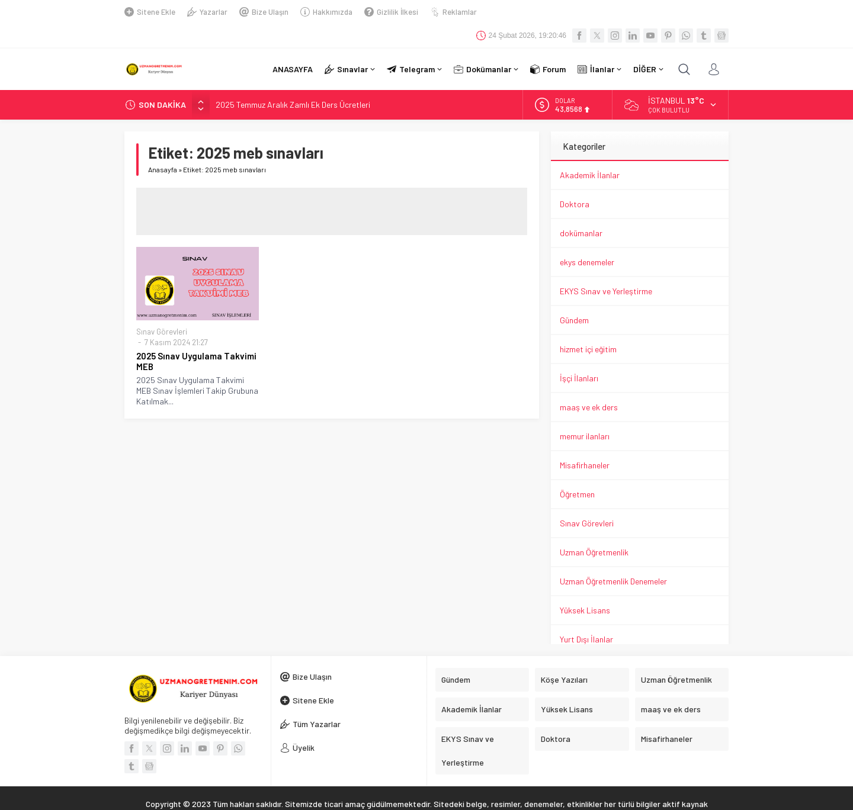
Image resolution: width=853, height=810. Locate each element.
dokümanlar (581, 209)
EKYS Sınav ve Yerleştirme (606, 267)
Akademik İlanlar (590, 151)
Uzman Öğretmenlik (594, 528)
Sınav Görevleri (161, 308)
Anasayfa (162, 146)
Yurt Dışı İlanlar (586, 615)
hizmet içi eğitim (588, 325)
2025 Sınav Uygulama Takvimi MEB (196, 337)
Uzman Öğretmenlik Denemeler (613, 557)
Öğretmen (577, 470)
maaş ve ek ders (589, 383)
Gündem (574, 296)
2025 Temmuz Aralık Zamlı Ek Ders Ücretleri (293, 81)
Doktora (574, 180)
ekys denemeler (587, 238)
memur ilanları (585, 412)
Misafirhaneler (585, 441)
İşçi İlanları (579, 354)
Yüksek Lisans (585, 586)
